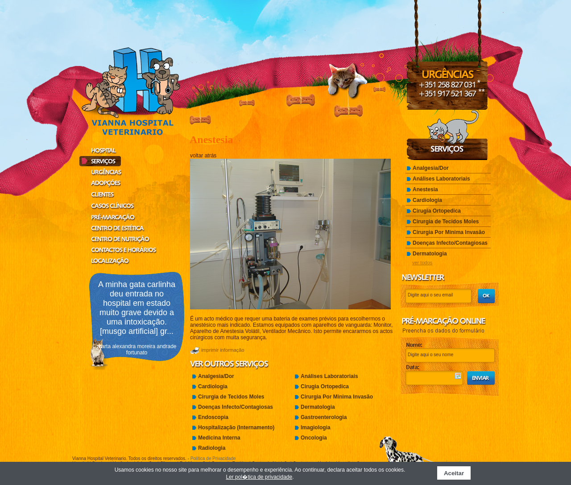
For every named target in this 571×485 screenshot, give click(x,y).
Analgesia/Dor (216, 376)
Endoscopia (213, 417)
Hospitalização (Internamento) (236, 427)
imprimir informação (222, 350)
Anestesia (425, 189)
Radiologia (211, 448)
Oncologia (314, 438)
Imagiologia (316, 427)
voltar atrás (203, 155)
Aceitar (454, 473)
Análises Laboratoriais (329, 376)
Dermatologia (318, 407)
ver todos (422, 262)
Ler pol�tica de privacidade (259, 477)
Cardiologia (213, 386)
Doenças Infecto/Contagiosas (235, 407)
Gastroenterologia (324, 417)
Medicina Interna (219, 438)
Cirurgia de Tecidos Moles (231, 397)
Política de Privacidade (213, 458)
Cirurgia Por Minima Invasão (337, 397)
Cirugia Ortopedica (325, 386)
